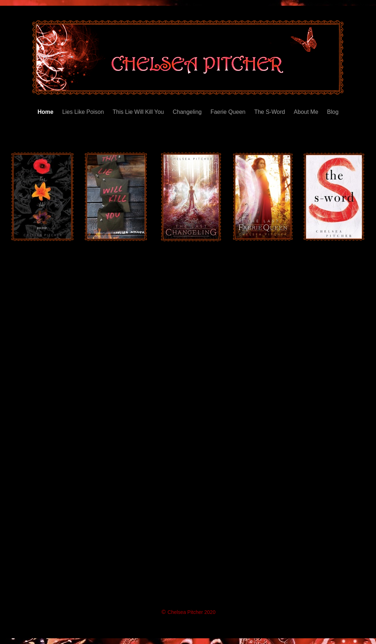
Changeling (188, 112)
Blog (332, 112)
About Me (307, 112)
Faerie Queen (229, 112)
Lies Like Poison (84, 112)
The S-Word (270, 112)
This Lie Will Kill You (139, 112)
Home (46, 112)
